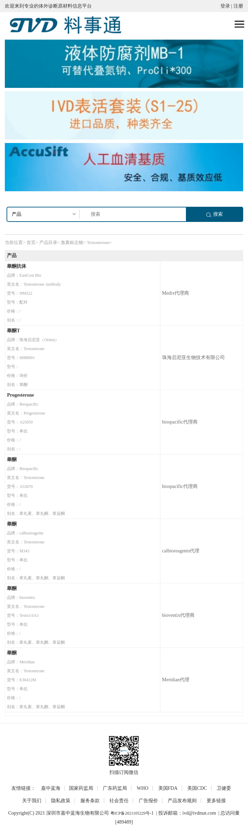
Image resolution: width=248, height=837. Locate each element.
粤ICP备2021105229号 (130, 813)
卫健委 (224, 788)
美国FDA (168, 788)
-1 (152, 813)
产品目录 (48, 242)
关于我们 (31, 800)
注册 (238, 6)
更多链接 (216, 800)
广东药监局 (115, 788)
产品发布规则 (182, 800)
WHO (142, 788)
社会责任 (119, 800)
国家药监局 (81, 788)
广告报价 (148, 800)
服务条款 (90, 800)
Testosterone (98, 242)
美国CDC (197, 788)
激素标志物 (72, 242)
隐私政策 (60, 800)
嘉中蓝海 (50, 788)
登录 (225, 6)
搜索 (214, 214)
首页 (31, 242)
